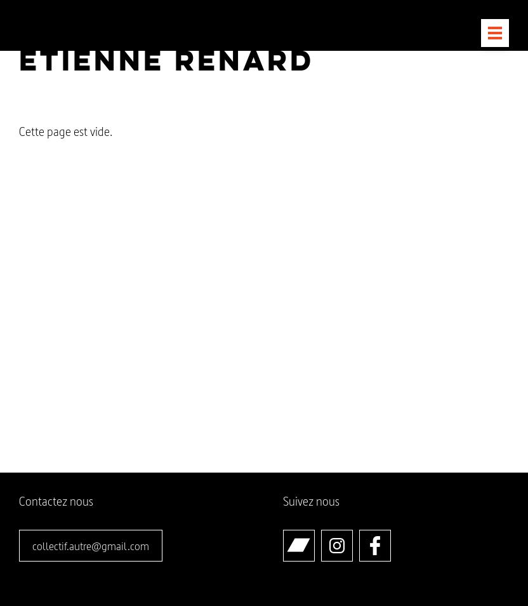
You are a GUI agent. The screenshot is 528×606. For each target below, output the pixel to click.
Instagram (352, 536)
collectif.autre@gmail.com (90, 546)
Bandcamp (314, 536)
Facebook (390, 536)
